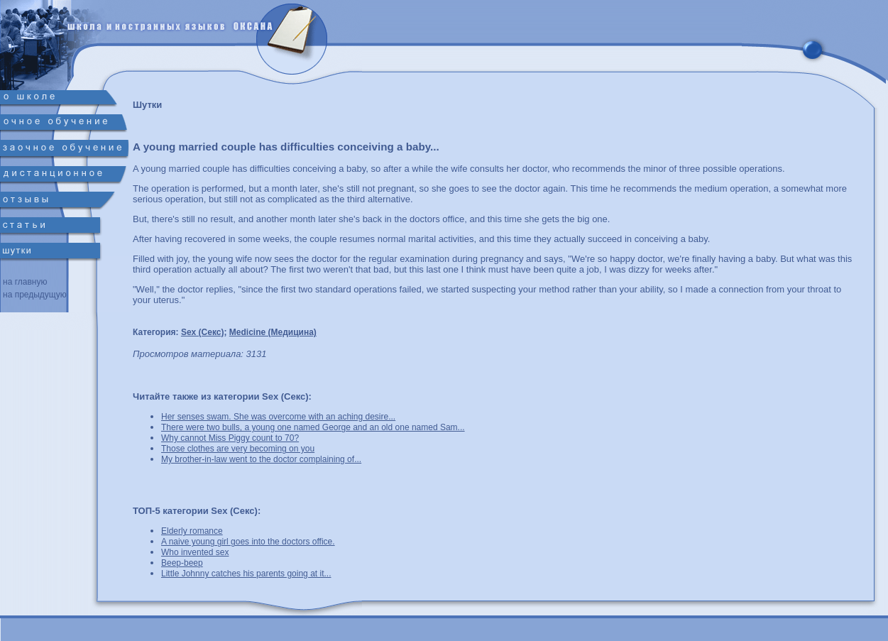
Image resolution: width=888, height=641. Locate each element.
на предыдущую (35, 295)
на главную (25, 282)
